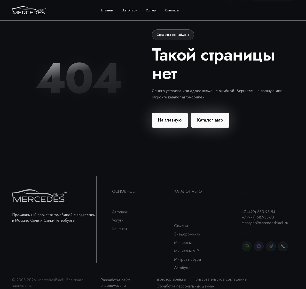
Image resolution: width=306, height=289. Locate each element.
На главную (170, 120)
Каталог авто (210, 120)
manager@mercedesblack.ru (265, 231)
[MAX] (259, 250)
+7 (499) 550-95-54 (234, 7)
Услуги (151, 10)
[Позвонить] (283, 250)
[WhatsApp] (246, 250)
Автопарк (129, 10)
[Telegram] (271, 250)
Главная (107, 10)
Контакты (172, 10)
